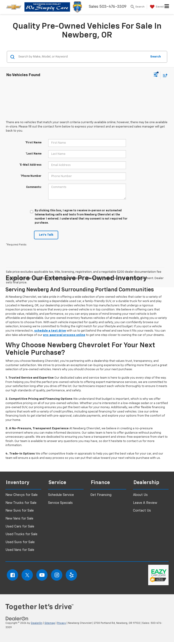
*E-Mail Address (30, 165)
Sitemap (49, 623)
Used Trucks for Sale (21, 534)
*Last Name (33, 153)
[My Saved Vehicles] (156, 7)
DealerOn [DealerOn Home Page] (36, 623)
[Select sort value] (164, 75)
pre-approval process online (64, 335)
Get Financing (100, 495)
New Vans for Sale (19, 518)
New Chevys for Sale (21, 495)
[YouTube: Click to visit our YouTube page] (42, 575)
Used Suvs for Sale (20, 542)
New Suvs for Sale (19, 510)
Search (155, 56)
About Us (140, 495)
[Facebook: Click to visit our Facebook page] (12, 575)
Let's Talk (46, 234)
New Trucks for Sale (20, 503)
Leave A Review (145, 503)
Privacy (61, 623)
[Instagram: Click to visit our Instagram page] (56, 575)
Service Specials (60, 503)
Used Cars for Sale (19, 526)
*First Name (33, 142)
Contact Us (142, 510)
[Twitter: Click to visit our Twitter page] (27, 575)
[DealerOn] (17, 618)
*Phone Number (30, 176)
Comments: (33, 187)
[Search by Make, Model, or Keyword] (82, 56)
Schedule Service (61, 495)
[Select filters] (156, 75)
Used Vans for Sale (19, 550)
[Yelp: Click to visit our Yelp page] (71, 575)
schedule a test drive (50, 330)
